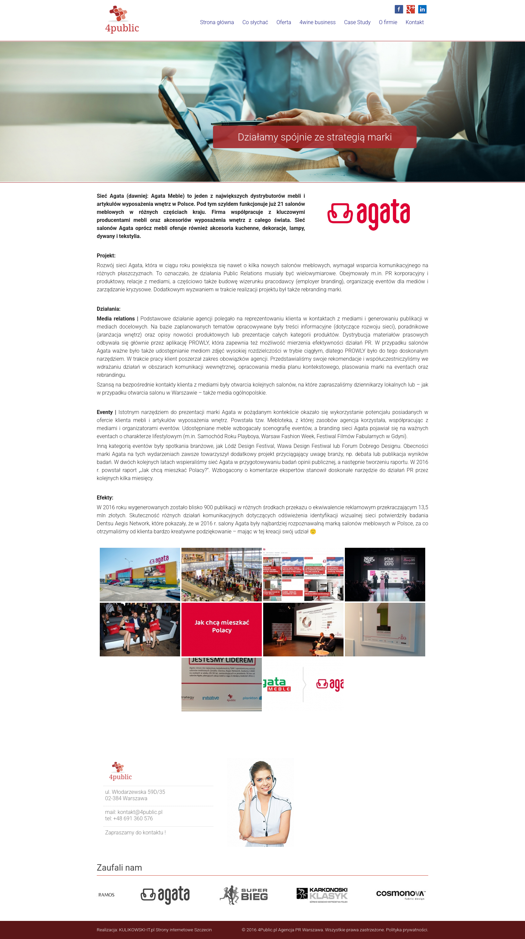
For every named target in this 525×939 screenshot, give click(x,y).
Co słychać (224, 26)
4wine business (298, 26)
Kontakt (412, 26)
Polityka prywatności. (407, 929)
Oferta (258, 26)
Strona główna (180, 26)
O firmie (379, 26)
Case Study (343, 26)
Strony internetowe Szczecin (184, 929)
